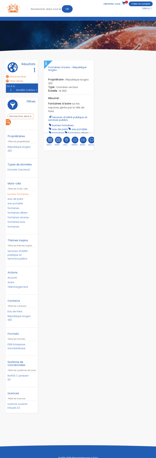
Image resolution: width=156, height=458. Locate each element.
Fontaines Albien (78, 133)
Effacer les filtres (16, 76)
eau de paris (60, 129)
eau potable (79, 129)
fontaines (58, 133)
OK (67, 9)
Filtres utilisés (14, 81)
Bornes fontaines (63, 125)
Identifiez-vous (112, 3)
